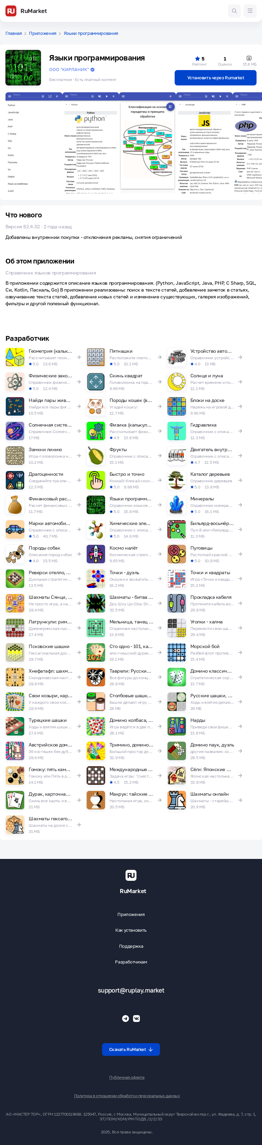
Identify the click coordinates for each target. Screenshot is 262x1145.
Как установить (131, 930)
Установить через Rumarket (215, 77)
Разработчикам (131, 962)
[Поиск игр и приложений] (234, 10)
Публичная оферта (126, 1077)
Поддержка (131, 946)
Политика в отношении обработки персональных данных (127, 1095)
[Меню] (250, 10)
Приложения (42, 33)
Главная (13, 33)
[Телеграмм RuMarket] (125, 1018)
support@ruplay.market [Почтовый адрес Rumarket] (131, 990)
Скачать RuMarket (131, 1049)
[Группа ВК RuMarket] (136, 1018)
